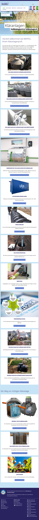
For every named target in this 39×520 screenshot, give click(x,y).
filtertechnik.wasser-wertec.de (31, 510)
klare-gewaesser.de (31, 514)
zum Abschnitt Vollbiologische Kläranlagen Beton (19, 77)
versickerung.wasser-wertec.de (31, 513)
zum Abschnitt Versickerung (19, 231)
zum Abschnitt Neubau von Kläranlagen (19, 428)
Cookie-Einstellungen (32, 516)
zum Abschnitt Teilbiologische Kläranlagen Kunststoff (19, 382)
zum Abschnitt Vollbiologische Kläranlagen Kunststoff (19, 105)
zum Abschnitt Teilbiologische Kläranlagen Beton (19, 354)
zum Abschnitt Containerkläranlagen (19, 203)
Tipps (24, 8)
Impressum (4, 501)
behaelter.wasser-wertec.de (31, 507)
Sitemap (3, 505)
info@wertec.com (18, 505)
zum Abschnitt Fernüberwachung (19, 325)
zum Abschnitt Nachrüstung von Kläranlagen (19, 453)
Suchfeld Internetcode (5, 13)
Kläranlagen (20, 8)
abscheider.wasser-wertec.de (31, 502)
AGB (3, 504)
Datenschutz (4, 502)
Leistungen (8, 8)
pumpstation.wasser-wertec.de (31, 504)
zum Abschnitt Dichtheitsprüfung (19, 259)
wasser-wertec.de (31, 500)
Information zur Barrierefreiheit (4, 507)
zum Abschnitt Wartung (19, 288)
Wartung (14, 8)
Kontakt (4, 9)
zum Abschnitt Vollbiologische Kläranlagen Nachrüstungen (19, 134)
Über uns (4, 500)
